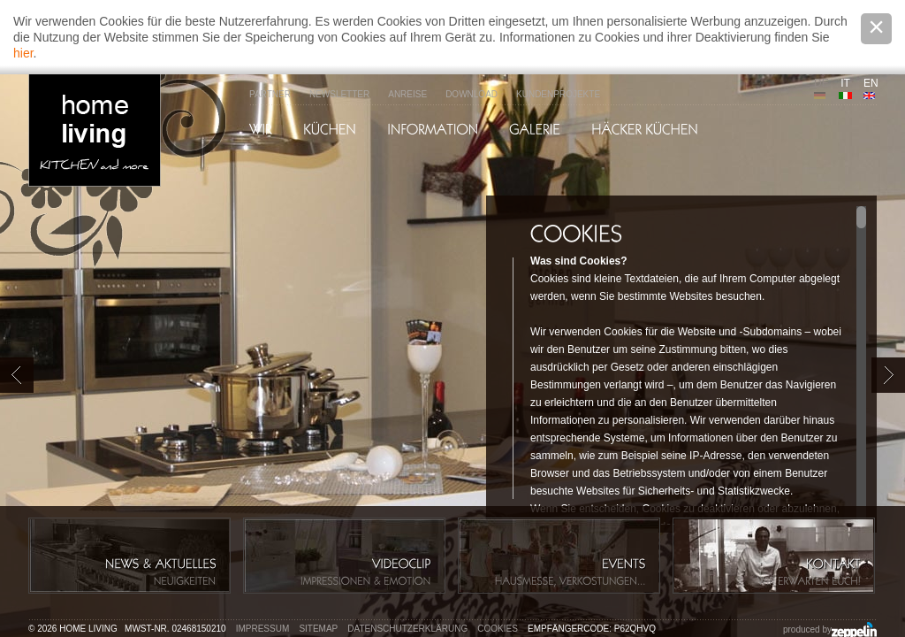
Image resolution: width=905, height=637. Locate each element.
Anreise (407, 94)
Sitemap (318, 628)
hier (23, 53)
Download (471, 94)
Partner (270, 94)
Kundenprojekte (558, 94)
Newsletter (339, 94)
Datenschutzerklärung (407, 628)
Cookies (497, 628)
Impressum (263, 628)
